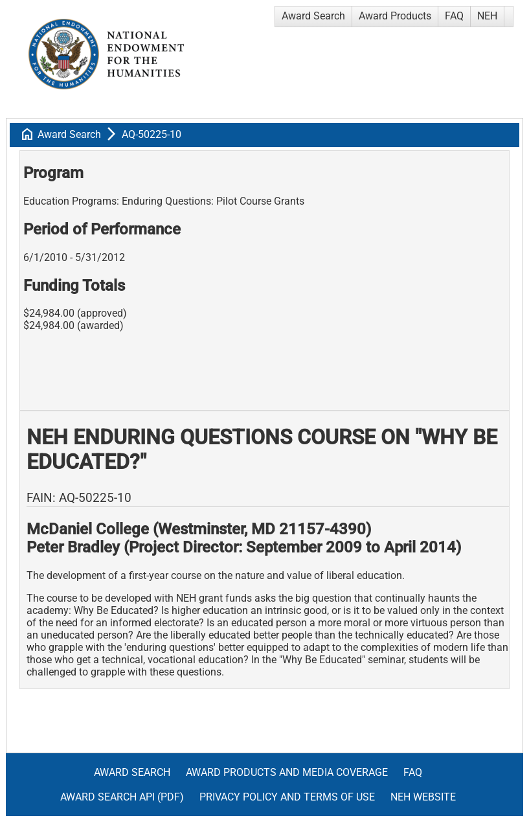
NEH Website (423, 797)
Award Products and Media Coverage (287, 772)
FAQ (454, 16)
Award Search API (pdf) (122, 797)
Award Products (395, 16)
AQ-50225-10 (151, 134)
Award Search (313, 16)
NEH (487, 16)
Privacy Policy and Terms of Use (287, 797)
